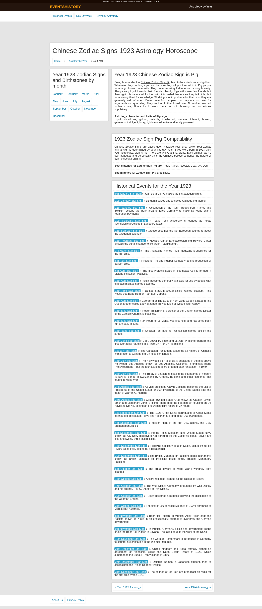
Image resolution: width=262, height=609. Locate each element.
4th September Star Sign (131, 422)
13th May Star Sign (126, 310)
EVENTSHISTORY (65, 7)
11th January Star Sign (129, 207)
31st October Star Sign (128, 505)
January (57, 94)
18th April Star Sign (127, 290)
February (72, 94)
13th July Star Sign (126, 360)
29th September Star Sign (130, 455)
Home (57, 61)
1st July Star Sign (126, 350)
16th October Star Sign (129, 485)
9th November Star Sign (130, 528)
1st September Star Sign (130, 412)
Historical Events (62, 16)
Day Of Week (84, 16)
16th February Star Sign (130, 240)
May (55, 101)
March (85, 94)
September (59, 108)
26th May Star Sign (126, 320)
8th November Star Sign (130, 515)
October (75, 108)
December (59, 116)
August (86, 101)
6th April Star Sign (126, 270)
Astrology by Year (200, 6)
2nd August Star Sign (128, 386)
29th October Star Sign (129, 495)
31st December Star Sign (130, 571)
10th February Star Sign (131, 220)
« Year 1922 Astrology (128, 587)
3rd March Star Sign (127, 250)
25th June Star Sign (127, 340)
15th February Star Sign (129, 230)
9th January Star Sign (128, 193)
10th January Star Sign (128, 200)
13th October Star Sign (128, 478)
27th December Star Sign (131, 561)
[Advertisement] (131, 32)
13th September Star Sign (130, 445)
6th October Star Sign (129, 468)
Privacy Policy (75, 600)
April (96, 94)
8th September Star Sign (130, 432)
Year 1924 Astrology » (198, 587)
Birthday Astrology (107, 16)
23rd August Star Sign (128, 399)
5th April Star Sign (126, 260)
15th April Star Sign (126, 280)
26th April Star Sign (126, 300)
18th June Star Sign (127, 330)
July (75, 101)
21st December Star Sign (131, 548)
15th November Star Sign (130, 538)
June (65, 101)
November (90, 108)
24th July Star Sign (126, 373)
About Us (57, 600)
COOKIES (154, 1)
